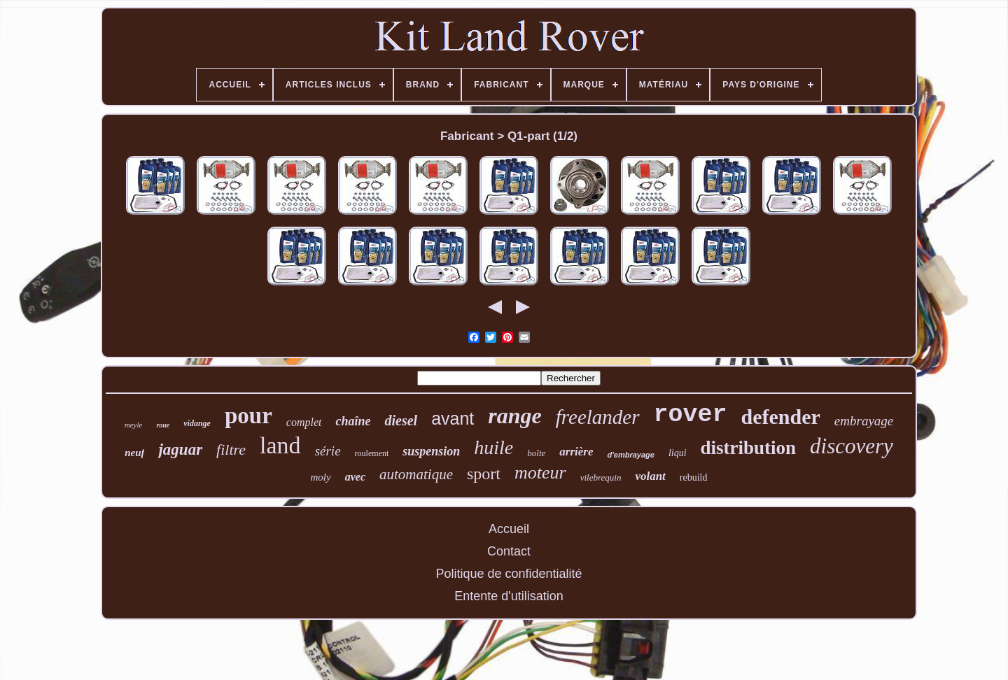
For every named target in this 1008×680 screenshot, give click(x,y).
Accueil (509, 529)
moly (321, 477)
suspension (431, 451)
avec (355, 477)
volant (650, 476)
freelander (598, 417)
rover (690, 415)
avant (452, 418)
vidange (197, 423)
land (280, 445)
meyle (134, 424)
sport (483, 474)
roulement (372, 453)
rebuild (694, 477)
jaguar (180, 449)
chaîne (352, 421)
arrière (576, 451)
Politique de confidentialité (508, 574)
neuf (134, 452)
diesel (400, 420)
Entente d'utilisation (509, 596)
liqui (677, 453)
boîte (536, 453)
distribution (749, 447)
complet (304, 422)
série (328, 451)
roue (162, 425)
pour (248, 415)
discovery (851, 446)
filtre (231, 449)
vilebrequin (601, 477)
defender (780, 416)
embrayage (863, 420)
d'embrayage (630, 455)
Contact (509, 551)
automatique (416, 474)
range (514, 415)
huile (493, 447)
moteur (540, 472)
